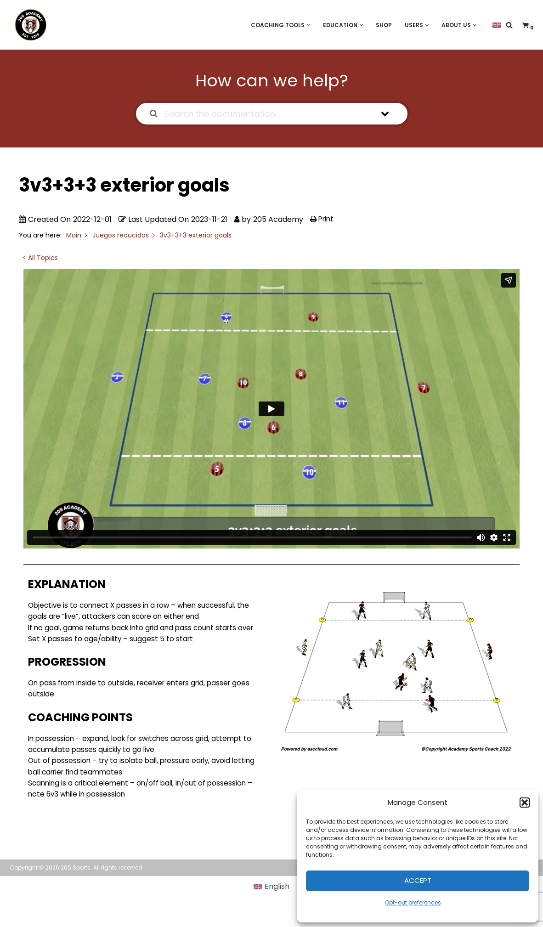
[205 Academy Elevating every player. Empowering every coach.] (28, 24)
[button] (524, 802)
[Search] (509, 25)
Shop (380, 24)
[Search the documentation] (154, 113)
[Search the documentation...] (260, 113)
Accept (417, 880)
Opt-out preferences (413, 902)
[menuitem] (496, 24)
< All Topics (40, 258)
